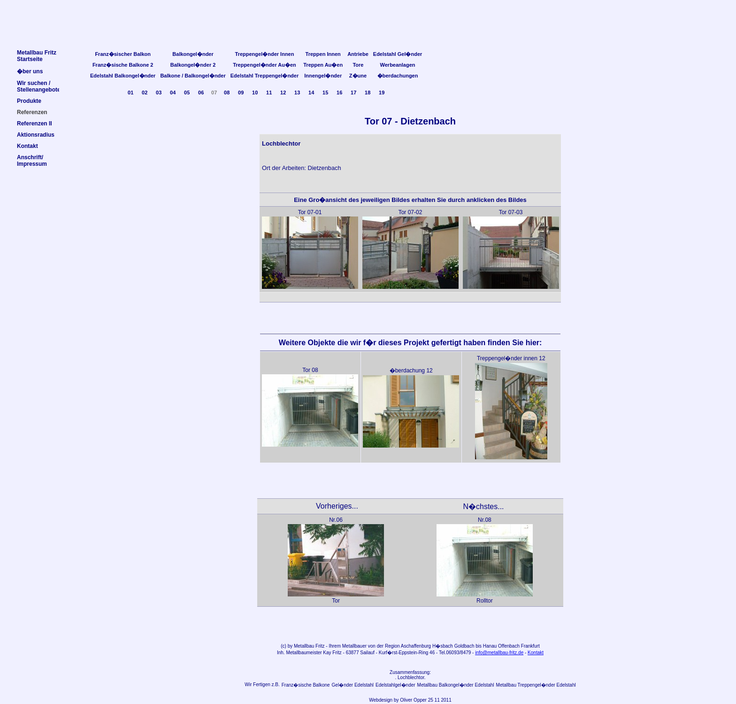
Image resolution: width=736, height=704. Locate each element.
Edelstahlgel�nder (395, 685)
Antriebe (357, 54)
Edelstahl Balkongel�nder (122, 75)
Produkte (29, 101)
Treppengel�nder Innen (264, 54)
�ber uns (30, 71)
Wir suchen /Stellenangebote (39, 86)
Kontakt (536, 652)
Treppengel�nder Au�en (264, 65)
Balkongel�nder (192, 54)
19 (381, 92)
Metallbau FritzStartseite (36, 55)
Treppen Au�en (323, 65)
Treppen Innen (323, 54)
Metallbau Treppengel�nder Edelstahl (536, 685)
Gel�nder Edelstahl (353, 685)
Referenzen (32, 112)
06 (201, 92)
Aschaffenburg (416, 646)
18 (367, 92)
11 (269, 92)
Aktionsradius (35, 135)
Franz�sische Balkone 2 (122, 65)
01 (130, 92)
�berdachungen (397, 75)
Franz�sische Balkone (306, 685)
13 (297, 92)
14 (311, 92)
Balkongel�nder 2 (193, 65)
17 (353, 92)
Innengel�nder (323, 75)
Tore (358, 65)
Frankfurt (530, 646)
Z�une (358, 75)
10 (255, 92)
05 (187, 92)
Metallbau (304, 646)
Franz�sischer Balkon (123, 54)
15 (325, 92)
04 (173, 92)
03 (158, 92)
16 (339, 92)
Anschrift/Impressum (32, 160)
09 (241, 92)
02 (144, 92)
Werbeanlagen (397, 65)
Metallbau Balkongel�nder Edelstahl (455, 685)
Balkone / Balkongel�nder (192, 75)
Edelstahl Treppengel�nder (264, 75)
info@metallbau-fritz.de (499, 652)
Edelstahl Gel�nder (397, 54)
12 (283, 92)
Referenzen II (34, 123)
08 (227, 92)
